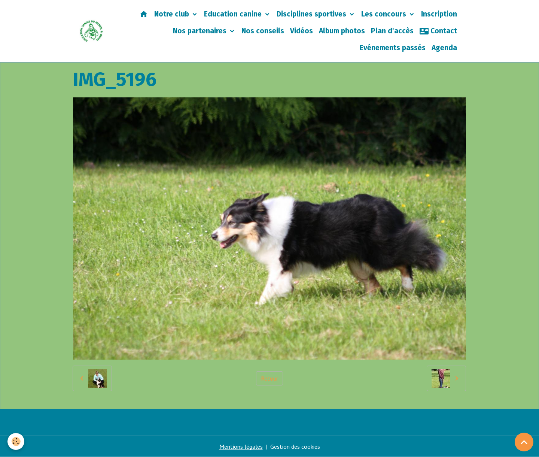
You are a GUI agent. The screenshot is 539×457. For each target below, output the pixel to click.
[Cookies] (15, 441)
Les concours (384, 14)
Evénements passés (393, 47)
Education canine (234, 14)
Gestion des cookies (295, 446)
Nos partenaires (200, 31)
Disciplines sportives (312, 14)
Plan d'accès (392, 31)
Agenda (444, 47)
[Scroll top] (524, 442)
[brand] (91, 31)
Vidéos (301, 31)
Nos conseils (262, 31)
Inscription (439, 14)
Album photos (342, 31)
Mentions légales (241, 446)
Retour (269, 378)
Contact (438, 31)
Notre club (172, 14)
